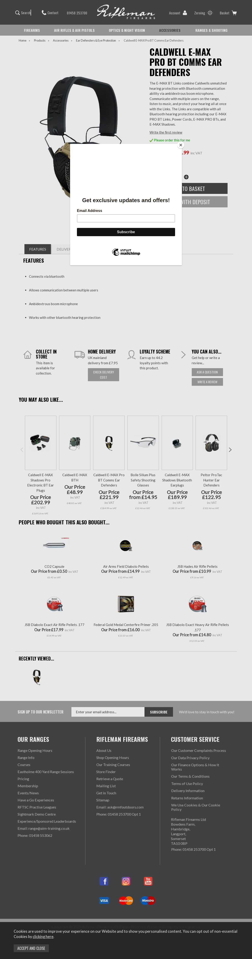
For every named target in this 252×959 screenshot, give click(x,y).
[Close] (180, 145)
